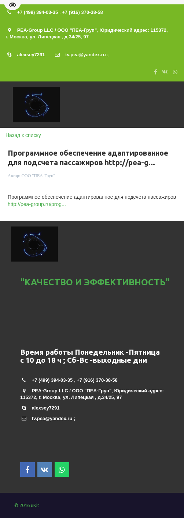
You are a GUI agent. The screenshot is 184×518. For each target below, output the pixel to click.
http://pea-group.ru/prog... (37, 204)
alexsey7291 (31, 54)
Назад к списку (23, 135)
